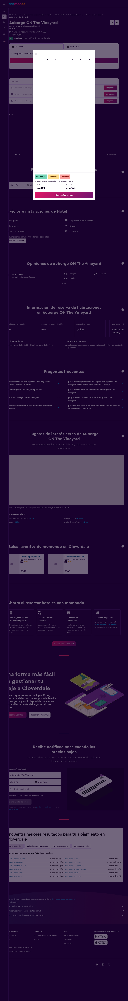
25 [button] (30, 94)
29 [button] (54, 94)
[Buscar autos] (4, 22)
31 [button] (24, 100)
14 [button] (48, 82)
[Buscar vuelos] (4, 11)
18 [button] (30, 88)
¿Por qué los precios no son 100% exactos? (69, 935)
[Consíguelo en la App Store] (103, 962)
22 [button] (54, 88)
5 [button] (35, 76)
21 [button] (48, 88)
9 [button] (59, 76)
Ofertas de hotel (23, 15)
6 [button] (41, 76)
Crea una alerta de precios (108, 634)
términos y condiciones (53, 827)
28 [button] (48, 94)
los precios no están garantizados (72, 919)
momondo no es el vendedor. (69, 926)
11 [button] (30, 82)
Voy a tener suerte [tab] (69, 866)
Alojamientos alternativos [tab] (46, 866)
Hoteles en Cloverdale (102, 15)
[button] (4, 4)
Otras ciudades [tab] (24, 866)
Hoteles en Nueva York (25, 879)
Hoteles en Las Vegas (77, 882)
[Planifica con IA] (4, 27)
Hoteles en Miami (75, 879)
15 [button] (54, 82)
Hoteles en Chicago (24, 889)
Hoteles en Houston (77, 893)
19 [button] (36, 88)
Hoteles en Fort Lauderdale (79, 889)
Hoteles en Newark (23, 893)
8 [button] (53, 76)
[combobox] (41, 795)
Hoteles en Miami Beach (25, 886)
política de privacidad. (26, 829)
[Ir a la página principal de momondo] (17, 3)
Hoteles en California (84, 15)
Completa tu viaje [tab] (89, 866)
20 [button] (42, 88)
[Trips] (4, 34)
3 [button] (23, 76)
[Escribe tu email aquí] (41, 809)
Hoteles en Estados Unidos (65, 15)
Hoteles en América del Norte (42, 15)
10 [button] (24, 82)
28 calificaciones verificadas (46, 38)
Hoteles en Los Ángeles (78, 886)
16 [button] (60, 82)
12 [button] (36, 82)
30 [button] (60, 94)
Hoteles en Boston (23, 896)
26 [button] (36, 94)
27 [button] (42, 94)
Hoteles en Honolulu (77, 896)
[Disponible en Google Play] (103, 956)
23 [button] (60, 88)
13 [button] (42, 82)
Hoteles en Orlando (24, 882)
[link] (68, 656)
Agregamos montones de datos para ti (69, 930)
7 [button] (47, 76)
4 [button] (29, 76)
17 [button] (24, 88)
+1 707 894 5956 (25, 35)
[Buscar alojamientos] (4, 16)
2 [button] (59, 70)
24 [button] (24, 94)
